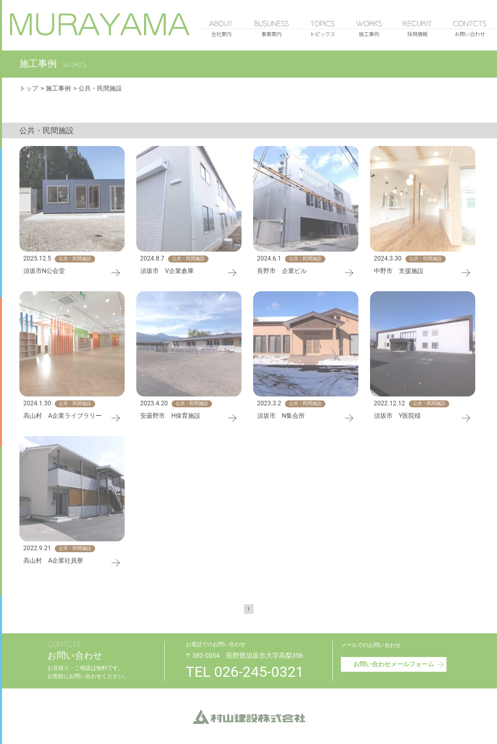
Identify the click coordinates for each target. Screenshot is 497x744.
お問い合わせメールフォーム (399, 663)
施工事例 (58, 88)
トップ (28, 88)
